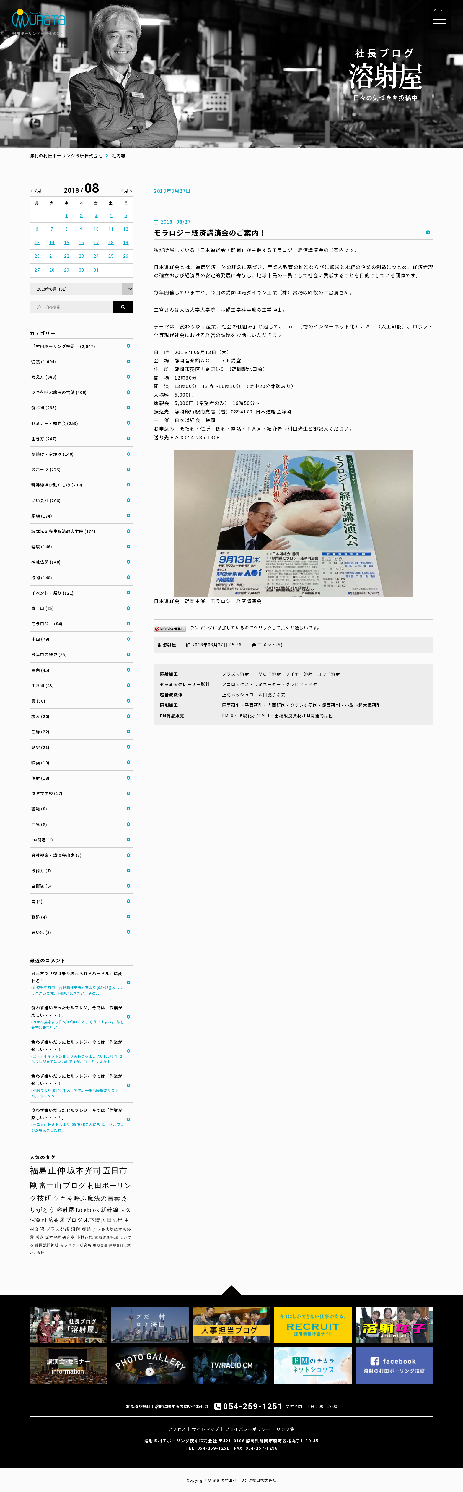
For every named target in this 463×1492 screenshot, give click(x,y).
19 (126, 242)
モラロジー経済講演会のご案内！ (210, 232)
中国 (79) (40, 639)
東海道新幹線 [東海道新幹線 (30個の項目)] (106, 1237)
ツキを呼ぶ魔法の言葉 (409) (59, 392)
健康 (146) (41, 546)
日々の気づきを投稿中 (385, 74)
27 (37, 270)
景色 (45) (40, 670)
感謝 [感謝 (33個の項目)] (39, 1237)
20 (37, 256)
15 (67, 242)
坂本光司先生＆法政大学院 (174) (63, 531)
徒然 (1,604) (43, 361)
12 (126, 229)
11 (111, 229)
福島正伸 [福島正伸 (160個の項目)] (48, 1170)
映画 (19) (40, 763)
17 (96, 242)
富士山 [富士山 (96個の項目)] (50, 1185)
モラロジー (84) (47, 624)
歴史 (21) (40, 747)
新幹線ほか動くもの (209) (57, 485)
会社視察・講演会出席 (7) (56, 855)
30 (81, 270)
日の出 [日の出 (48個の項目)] (115, 1220)
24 (96, 256)
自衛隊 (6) (41, 886)
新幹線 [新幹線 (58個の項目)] (110, 1210)
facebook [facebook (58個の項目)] (88, 1210)
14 (52, 242)
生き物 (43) (42, 685)
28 (52, 270)
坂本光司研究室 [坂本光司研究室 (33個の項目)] (60, 1237)
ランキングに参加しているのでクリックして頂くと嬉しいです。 (238, 627)
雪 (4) (37, 901)
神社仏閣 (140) (46, 562)
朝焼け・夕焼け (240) (52, 454)
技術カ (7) (41, 870)
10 (96, 229)
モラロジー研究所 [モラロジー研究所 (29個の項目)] (76, 1245)
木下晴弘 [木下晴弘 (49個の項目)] (95, 1220)
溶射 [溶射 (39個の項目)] (76, 1229)
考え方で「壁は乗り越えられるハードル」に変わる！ (77, 983)
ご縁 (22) (40, 731)
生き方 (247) (43, 439)
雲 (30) (38, 701)
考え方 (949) (43, 377)
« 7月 (36, 191)
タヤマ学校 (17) (47, 793)
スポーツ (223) (46, 469)
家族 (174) (41, 516)
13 (37, 242)
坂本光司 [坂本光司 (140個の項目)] (84, 1170)
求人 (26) (40, 716)
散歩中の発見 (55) (49, 654)
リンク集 (285, 1429)
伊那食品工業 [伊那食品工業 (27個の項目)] (120, 1245)
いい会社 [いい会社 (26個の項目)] (37, 1252)
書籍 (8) (39, 809)
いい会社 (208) (46, 500)
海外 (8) (39, 824)
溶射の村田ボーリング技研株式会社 (66, 155)
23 (81, 256)
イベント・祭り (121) (52, 593)
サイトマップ (205, 1429)
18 (111, 242)
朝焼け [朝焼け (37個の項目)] (89, 1229)
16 (81, 242)
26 (126, 256)
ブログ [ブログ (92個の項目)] (74, 1185)
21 (52, 256)
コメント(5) (270, 645)
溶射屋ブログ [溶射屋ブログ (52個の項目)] (65, 1220)
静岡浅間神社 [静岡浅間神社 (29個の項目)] (47, 1245)
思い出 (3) (41, 932)
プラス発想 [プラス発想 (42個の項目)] (58, 1229)
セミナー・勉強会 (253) (54, 423)
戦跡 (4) (39, 917)
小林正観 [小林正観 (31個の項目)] (84, 1237)
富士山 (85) (42, 608)
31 (96, 270)
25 (111, 256)
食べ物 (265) (43, 408)
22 (67, 256)
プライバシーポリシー (248, 1429)
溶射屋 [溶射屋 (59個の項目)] (65, 1210)
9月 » (127, 191)
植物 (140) (41, 577)
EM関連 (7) (42, 840)
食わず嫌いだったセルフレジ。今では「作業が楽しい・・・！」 (77, 1017)
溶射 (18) (40, 778)
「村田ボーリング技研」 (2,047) (63, 346)
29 (67, 270)
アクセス (177, 1429)
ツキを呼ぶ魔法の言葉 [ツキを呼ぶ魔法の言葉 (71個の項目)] (87, 1198)
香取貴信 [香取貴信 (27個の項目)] (100, 1245)
